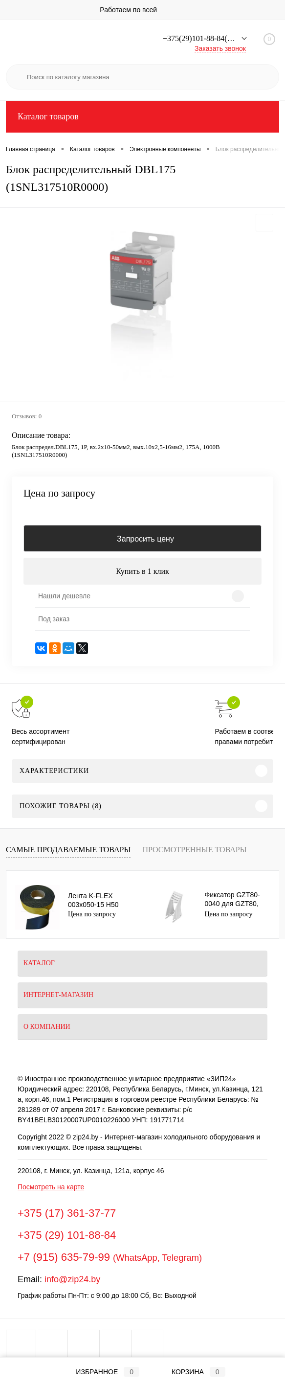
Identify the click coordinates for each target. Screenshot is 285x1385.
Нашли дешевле (64, 596)
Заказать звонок (220, 48)
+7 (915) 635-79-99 (64, 1257)
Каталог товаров (142, 117)
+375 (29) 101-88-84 (67, 1235)
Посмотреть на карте (51, 1187)
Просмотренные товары (194, 849)
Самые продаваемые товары (68, 849)
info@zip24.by (72, 1279)
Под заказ (53, 619)
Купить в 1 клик (142, 571)
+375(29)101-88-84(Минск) (207, 38)
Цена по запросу (59, 493)
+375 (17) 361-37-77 (67, 1213)
